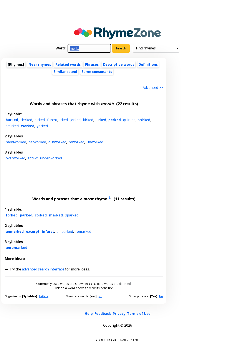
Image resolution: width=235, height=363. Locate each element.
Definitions (148, 64)
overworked (15, 158)
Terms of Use (139, 313)
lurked (101, 119)
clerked (26, 119)
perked (114, 119)
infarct (48, 231)
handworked (16, 142)
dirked (40, 119)
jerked (75, 119)
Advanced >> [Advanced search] (153, 87)
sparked (71, 215)
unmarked (15, 231)
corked (41, 215)
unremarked (16, 247)
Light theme (106, 339)
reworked (76, 142)
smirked (12, 125)
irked (64, 119)
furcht (52, 119)
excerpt (33, 231)
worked (27, 125)
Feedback (102, 313)
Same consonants (96, 71)
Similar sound (65, 71)
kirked (88, 119)
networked (37, 142)
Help (89, 313)
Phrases (92, 64)
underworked (51, 158)
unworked (95, 142)
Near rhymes (39, 64)
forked (12, 215)
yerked (42, 125)
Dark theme (129, 339)
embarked (64, 231)
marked (56, 215)
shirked (144, 119)
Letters (43, 296)
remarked (83, 231)
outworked (57, 142)
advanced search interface (43, 269)
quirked (129, 119)
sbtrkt (33, 158)
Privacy (119, 313)
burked (12, 119)
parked (26, 215)
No (100, 296)
